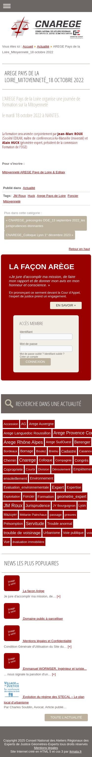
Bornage (26, 451)
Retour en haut (79, 249)
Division (43, 469)
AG (23, 424)
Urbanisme (51, 533)
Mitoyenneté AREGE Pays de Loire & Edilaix (33, 172)
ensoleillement (15, 478)
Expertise (74, 487)
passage (56, 515)
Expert (58, 487)
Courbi (30, 469)
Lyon (82, 505)
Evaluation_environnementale (26, 487)
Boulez (41, 451)
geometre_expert (71, 496)
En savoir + (66, 305)
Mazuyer (10, 515)
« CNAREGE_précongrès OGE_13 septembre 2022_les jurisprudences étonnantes (45, 223)
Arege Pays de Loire (51, 196)
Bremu (53, 451)
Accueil (28, 46)
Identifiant (26, 332)
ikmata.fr (75, 751)
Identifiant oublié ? (54, 354)
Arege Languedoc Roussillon (27, 433)
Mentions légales (46, 748)
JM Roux (19, 196)
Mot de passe (29, 344)
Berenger (82, 442)
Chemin (10, 460)
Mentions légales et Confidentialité (47, 641)
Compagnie (63, 460)
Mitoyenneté (12, 201)
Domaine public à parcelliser (43, 618)
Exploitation (12, 496)
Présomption (13, 524)
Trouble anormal (59, 524)
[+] (58, 596)
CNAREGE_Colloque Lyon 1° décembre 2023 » (39, 235)
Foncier (73, 196)
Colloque (45, 460)
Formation (46, 496)
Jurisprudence (38, 506)
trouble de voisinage (22, 532)
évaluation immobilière (28, 542)
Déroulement (61, 469)
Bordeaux (10, 451)
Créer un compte (29, 356)
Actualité (43, 46)
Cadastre (68, 451)
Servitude (35, 523)
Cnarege (27, 460)
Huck (31, 196)
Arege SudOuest (58, 442)
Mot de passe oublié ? (32, 354)
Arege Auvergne (41, 424)
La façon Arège (33, 591)
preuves (70, 515)
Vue (7, 542)
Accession (11, 424)
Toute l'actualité (66, 717)
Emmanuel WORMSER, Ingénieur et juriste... (55, 668)
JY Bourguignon (64, 505)
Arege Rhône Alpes (23, 442)
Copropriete (13, 469)
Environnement (41, 478)
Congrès (81, 460)
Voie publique (73, 533)
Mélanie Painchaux (33, 515)
